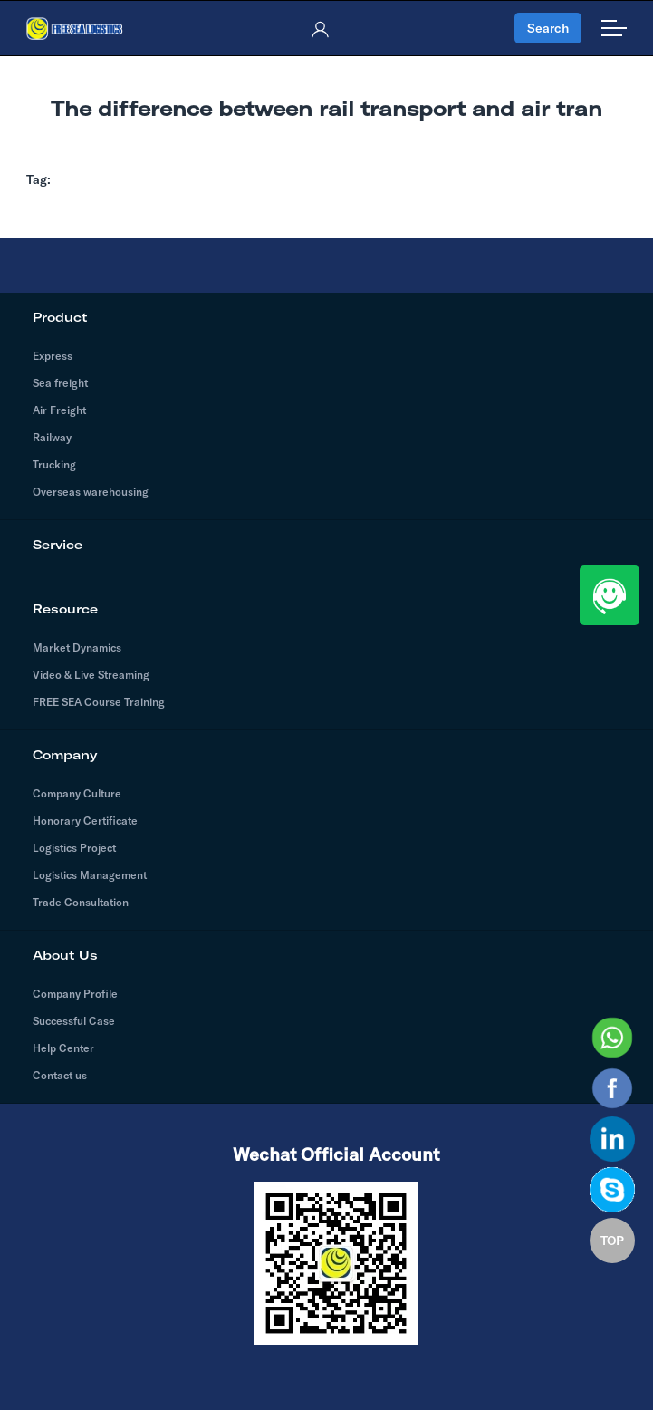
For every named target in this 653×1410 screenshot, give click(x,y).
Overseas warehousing (91, 491)
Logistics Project (74, 848)
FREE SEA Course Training (99, 702)
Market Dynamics (77, 647)
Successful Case (74, 1021)
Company (326, 755)
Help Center (63, 1048)
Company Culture (77, 793)
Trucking (54, 464)
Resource (326, 609)
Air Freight (59, 410)
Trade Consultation (81, 902)
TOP (612, 1240)
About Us (326, 955)
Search (548, 28)
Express (52, 355)
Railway (52, 437)
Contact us (60, 1075)
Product (326, 317)
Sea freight (60, 383)
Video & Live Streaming (91, 674)
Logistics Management (90, 875)
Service (326, 544)
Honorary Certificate (85, 820)
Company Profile (75, 993)
